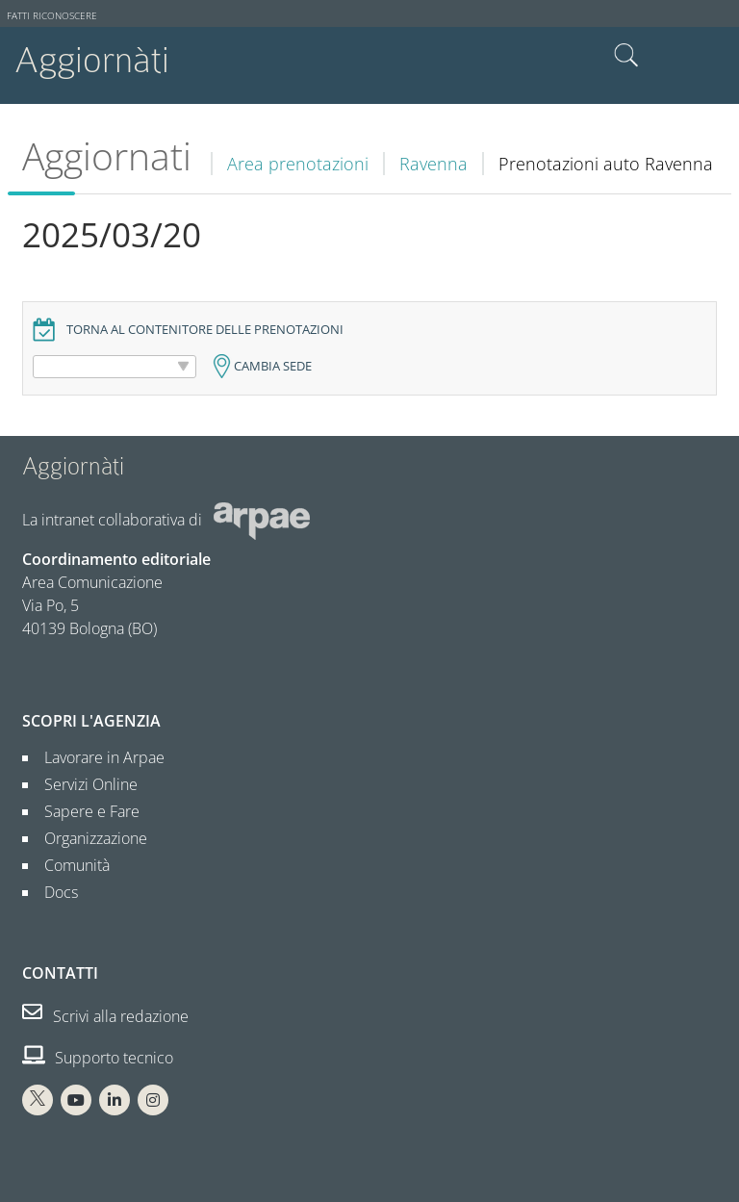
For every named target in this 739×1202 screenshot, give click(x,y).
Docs (53, 892)
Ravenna (433, 163)
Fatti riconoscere (52, 16)
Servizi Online (83, 784)
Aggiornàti (91, 60)
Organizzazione (88, 838)
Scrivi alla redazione (105, 1016)
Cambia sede (273, 366)
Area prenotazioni (298, 163)
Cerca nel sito (626, 56)
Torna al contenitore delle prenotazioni (205, 329)
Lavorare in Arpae (97, 757)
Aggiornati (106, 156)
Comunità (69, 865)
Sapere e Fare (84, 811)
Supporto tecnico (97, 1057)
